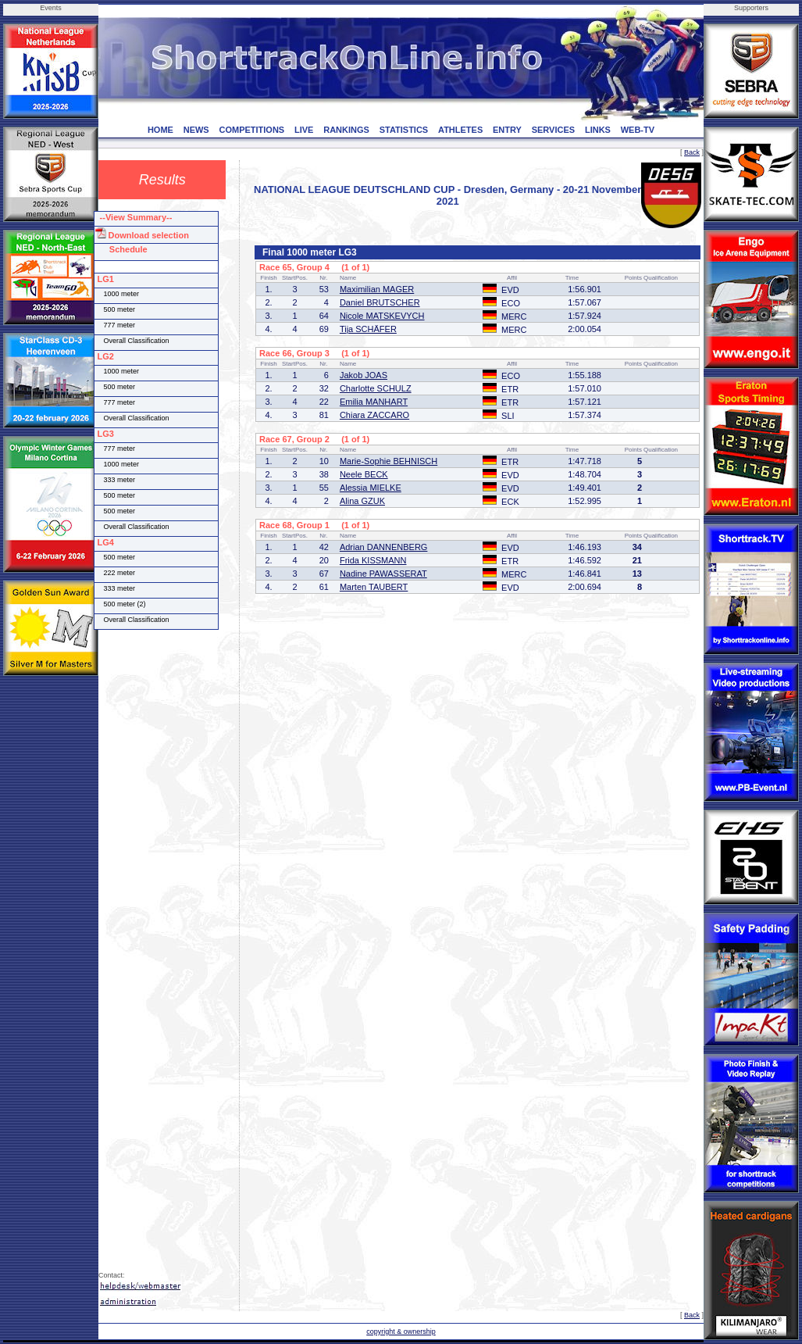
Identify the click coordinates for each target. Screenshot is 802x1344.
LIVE (303, 129)
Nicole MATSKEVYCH (382, 315)
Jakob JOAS (363, 375)
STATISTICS (404, 129)
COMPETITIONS (251, 129)
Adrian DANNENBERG (383, 547)
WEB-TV (637, 129)
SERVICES (553, 129)
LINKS (598, 129)
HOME (160, 129)
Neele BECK (364, 474)
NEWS (196, 129)
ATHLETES (460, 129)
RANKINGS (346, 129)
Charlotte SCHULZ (376, 388)
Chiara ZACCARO (374, 415)
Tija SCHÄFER (368, 329)
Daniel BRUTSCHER (380, 302)
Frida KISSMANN (373, 560)
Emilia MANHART (374, 401)
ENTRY (507, 129)
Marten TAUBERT (374, 587)
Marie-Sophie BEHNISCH (388, 461)
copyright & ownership (401, 1331)
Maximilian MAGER (377, 289)
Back (692, 152)
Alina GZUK (362, 501)
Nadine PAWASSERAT (383, 573)
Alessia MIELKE (370, 487)
